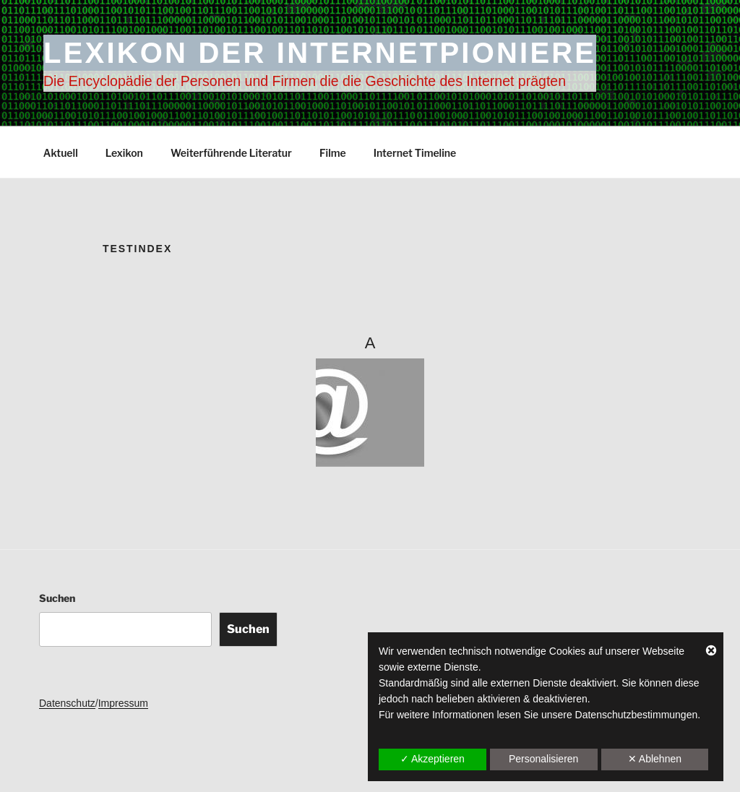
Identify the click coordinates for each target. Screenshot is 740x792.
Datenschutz (67, 703)
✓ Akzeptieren (432, 759)
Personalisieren (544, 759)
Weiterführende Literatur (231, 153)
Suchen (57, 598)
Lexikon (124, 153)
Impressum (123, 703)
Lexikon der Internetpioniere (319, 53)
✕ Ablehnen (654, 759)
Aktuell (60, 153)
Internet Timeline (415, 153)
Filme (332, 153)
